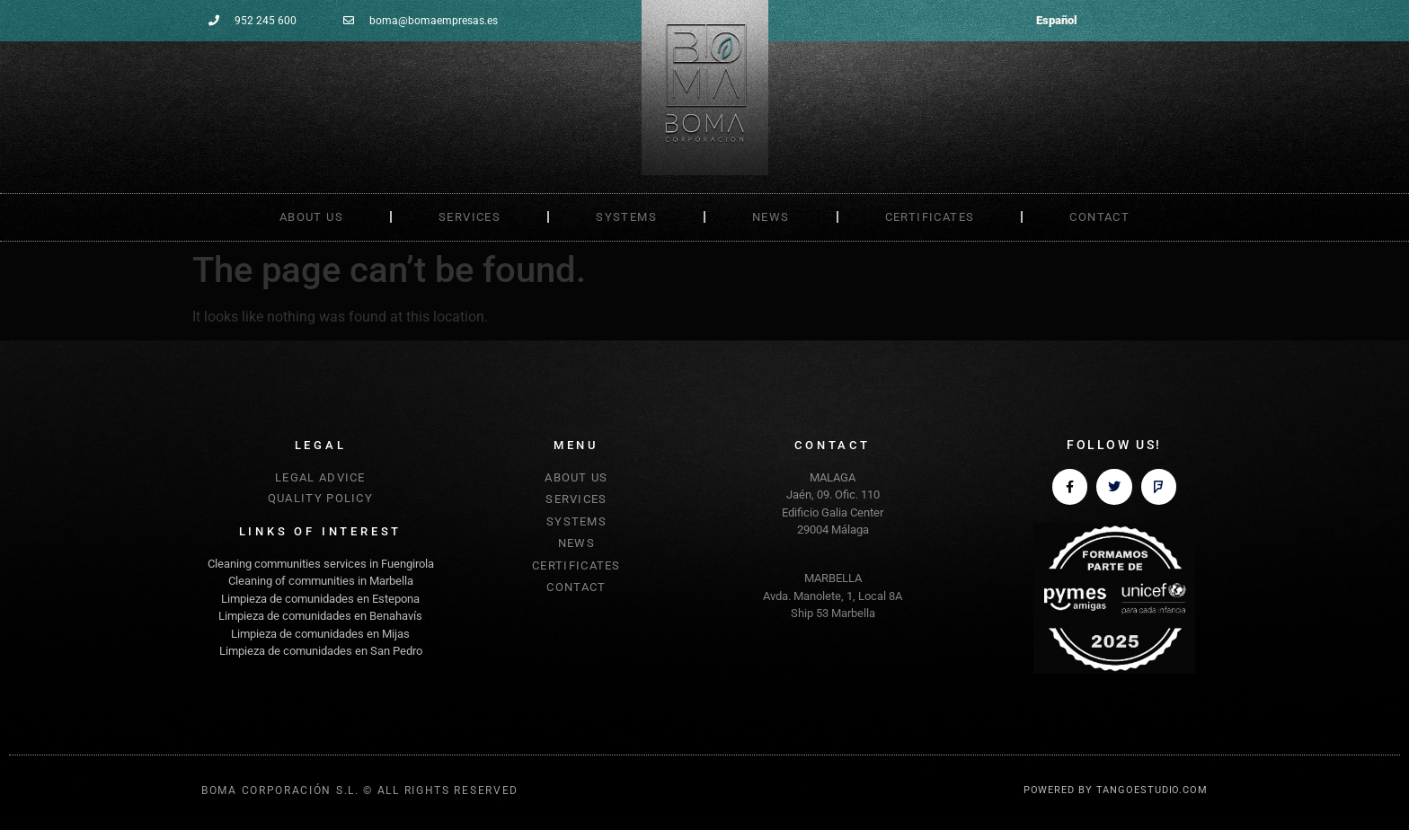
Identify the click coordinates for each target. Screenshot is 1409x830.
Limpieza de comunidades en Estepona (320, 598)
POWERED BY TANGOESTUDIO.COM (1116, 790)
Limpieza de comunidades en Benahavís (320, 615)
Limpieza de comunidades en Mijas (320, 633)
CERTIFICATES (930, 217)
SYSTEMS (626, 217)
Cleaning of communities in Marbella (320, 580)
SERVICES (470, 217)
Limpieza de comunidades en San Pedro (320, 651)
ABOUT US (311, 217)
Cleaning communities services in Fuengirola (321, 563)
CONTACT (1099, 217)
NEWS (771, 217)
